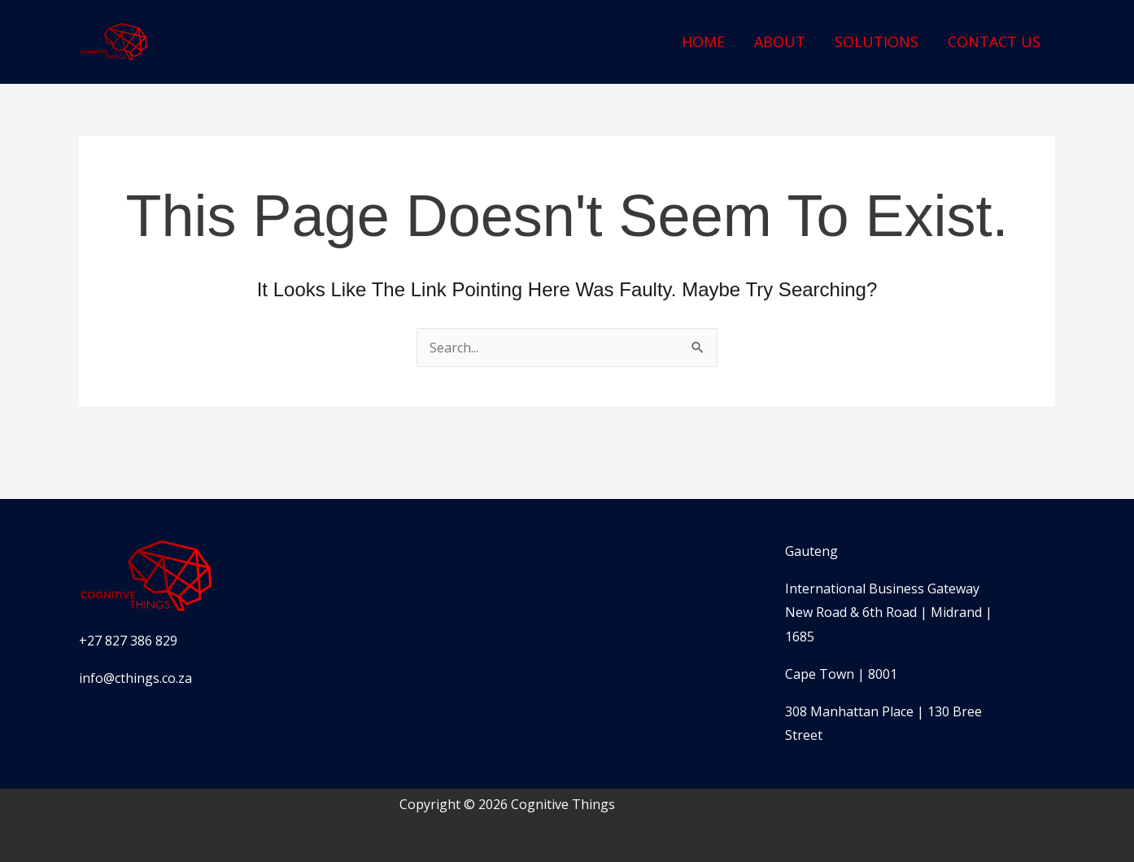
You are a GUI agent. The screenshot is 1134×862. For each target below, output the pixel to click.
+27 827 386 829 (128, 641)
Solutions (876, 41)
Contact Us (994, 41)
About (779, 41)
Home (703, 41)
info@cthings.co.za (135, 678)
